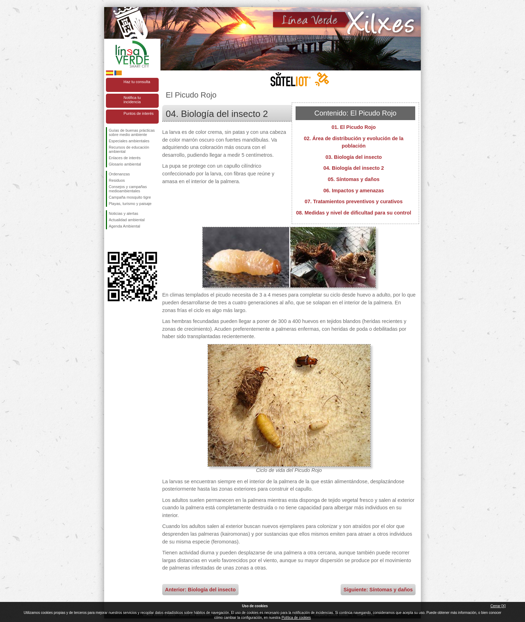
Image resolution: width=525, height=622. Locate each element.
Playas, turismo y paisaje (130, 203)
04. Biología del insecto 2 (353, 168)
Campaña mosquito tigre (130, 197)
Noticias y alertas (123, 213)
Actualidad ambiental (127, 220)
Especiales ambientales (129, 141)
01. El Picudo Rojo (353, 127)
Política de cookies (296, 618)
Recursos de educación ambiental (129, 149)
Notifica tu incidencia (132, 99)
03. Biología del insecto (353, 157)
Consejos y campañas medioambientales (128, 189)
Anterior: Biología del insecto (200, 589)
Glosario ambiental (125, 164)
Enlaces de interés (125, 158)
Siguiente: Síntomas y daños (378, 589)
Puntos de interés (139, 113)
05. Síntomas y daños (353, 179)
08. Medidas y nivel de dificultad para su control (353, 213)
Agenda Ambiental (124, 226)
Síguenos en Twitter (122, 240)
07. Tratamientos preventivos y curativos (354, 201)
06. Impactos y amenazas (353, 190)
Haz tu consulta (137, 82)
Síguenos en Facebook (110, 240)
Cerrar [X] (498, 606)
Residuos (117, 180)
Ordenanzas (119, 174)
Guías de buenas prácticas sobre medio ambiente (132, 132)
